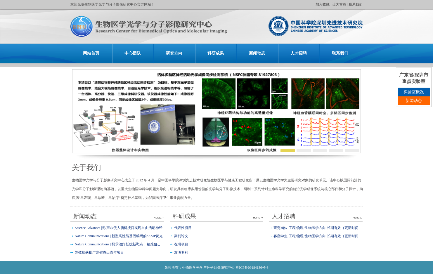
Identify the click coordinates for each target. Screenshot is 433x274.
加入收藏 (323, 4)
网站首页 (91, 53)
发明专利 (181, 252)
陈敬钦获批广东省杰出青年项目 (99, 252)
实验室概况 (413, 92)
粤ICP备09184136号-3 (252, 268)
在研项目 (181, 244)
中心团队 (132, 53)
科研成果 (215, 53)
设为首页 (339, 4)
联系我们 (356, 4)
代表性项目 (183, 228)
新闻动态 (257, 53)
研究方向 (174, 53)
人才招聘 (298, 53)
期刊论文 (181, 236)
